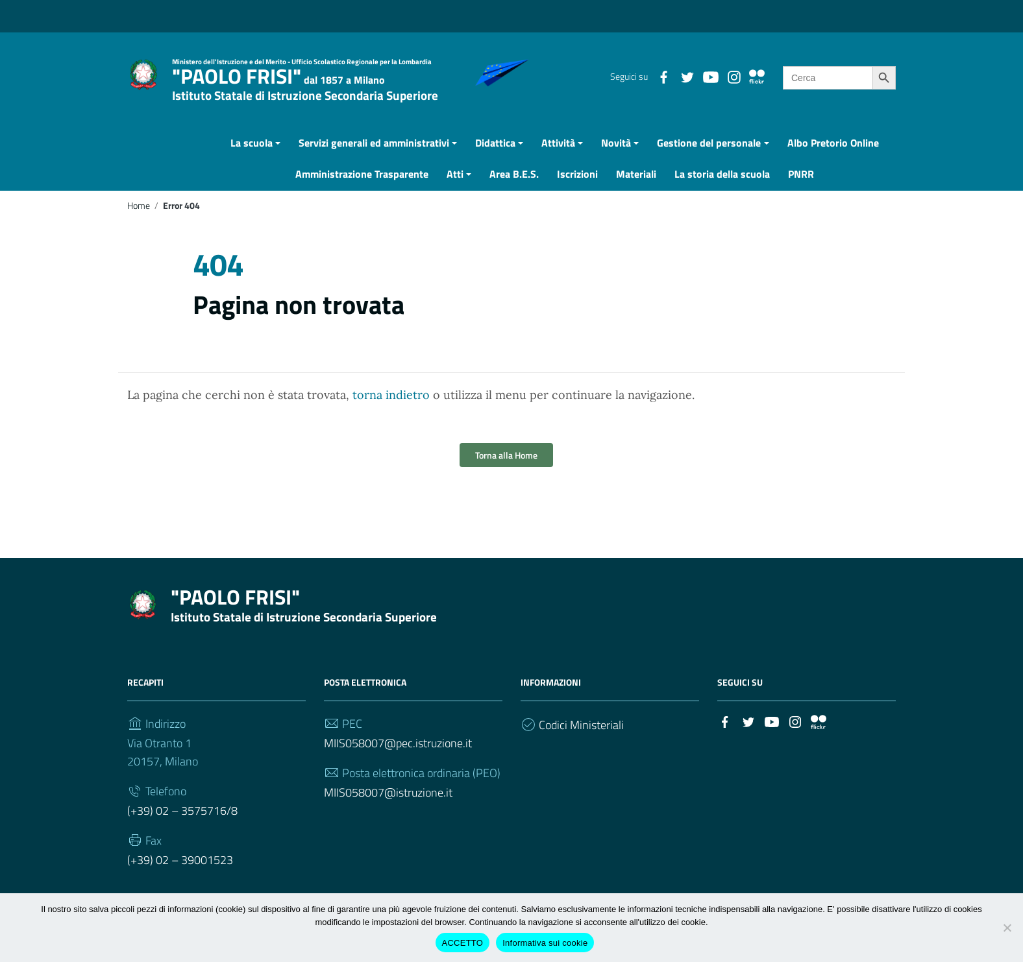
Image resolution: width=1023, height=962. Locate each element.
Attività (558, 159)
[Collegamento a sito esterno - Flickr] (757, 76)
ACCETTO (463, 943)
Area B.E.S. (514, 190)
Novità (616, 159)
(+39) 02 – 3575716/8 (182, 827)
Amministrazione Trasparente (361, 190)
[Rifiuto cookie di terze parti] (1006, 927)
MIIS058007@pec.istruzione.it (398, 760)
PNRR (801, 190)
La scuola (251, 159)
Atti (455, 190)
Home (138, 222)
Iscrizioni (577, 190)
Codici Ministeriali (581, 742)
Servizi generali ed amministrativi (374, 159)
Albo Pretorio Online (833, 159)
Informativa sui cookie (544, 943)
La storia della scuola (722, 190)
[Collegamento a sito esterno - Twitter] (687, 76)
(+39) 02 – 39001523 (180, 876)
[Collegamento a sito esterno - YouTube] (710, 76)
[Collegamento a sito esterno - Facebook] (663, 76)
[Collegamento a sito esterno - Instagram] (733, 76)
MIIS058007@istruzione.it (388, 809)
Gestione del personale (709, 159)
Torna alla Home (506, 472)
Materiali (636, 190)
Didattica (495, 159)
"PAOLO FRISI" (305, 81)
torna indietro (391, 411)
